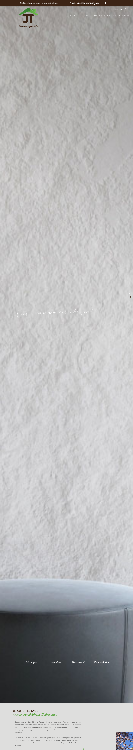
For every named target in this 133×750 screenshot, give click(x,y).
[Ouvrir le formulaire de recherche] (124, 9)
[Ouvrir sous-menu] (90, 16)
